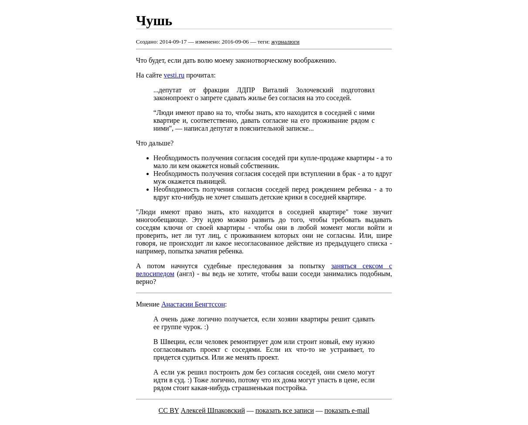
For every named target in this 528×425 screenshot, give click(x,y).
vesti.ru (174, 75)
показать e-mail (346, 410)
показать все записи (284, 410)
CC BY (169, 410)
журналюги (285, 41)
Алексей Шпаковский (213, 410)
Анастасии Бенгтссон (193, 304)
